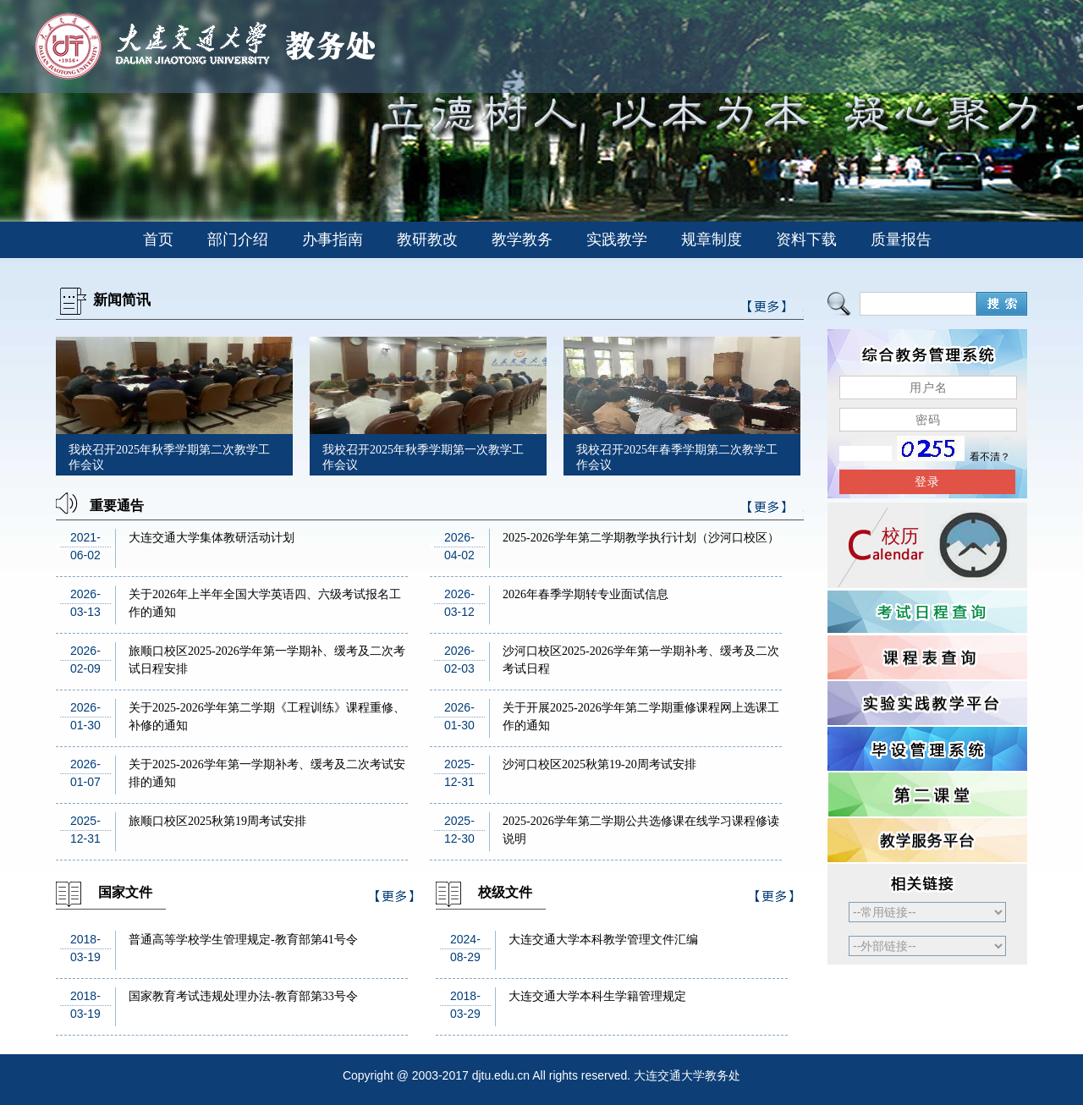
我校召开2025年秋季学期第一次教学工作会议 (423, 457)
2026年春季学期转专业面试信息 (585, 594)
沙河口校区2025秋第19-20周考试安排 (599, 764)
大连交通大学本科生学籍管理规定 (597, 996)
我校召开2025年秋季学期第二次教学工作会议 (169, 457)
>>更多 (767, 510)
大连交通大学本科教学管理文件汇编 (603, 939)
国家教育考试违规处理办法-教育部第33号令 (243, 996)
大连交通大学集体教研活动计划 (211, 537)
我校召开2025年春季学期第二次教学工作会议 (677, 457)
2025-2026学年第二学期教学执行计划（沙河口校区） (641, 537)
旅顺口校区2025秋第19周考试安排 (217, 821)
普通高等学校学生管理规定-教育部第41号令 (243, 939)
